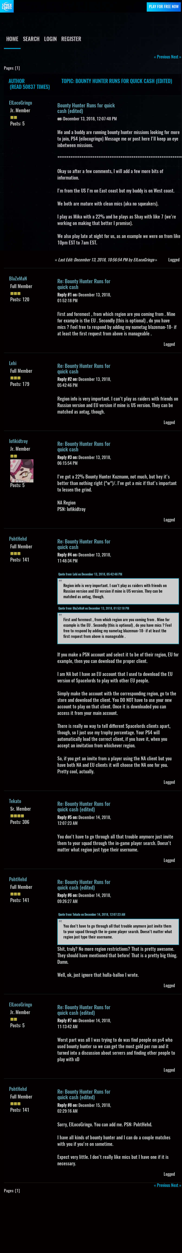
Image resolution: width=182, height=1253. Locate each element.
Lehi (12, 363)
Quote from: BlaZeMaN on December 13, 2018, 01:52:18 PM (93, 608)
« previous (162, 57)
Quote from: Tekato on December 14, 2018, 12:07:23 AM (91, 914)
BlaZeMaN (18, 279)
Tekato (15, 801)
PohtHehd (18, 539)
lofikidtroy (18, 441)
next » (176, 57)
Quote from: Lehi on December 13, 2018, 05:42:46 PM (90, 574)
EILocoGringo (20, 103)
